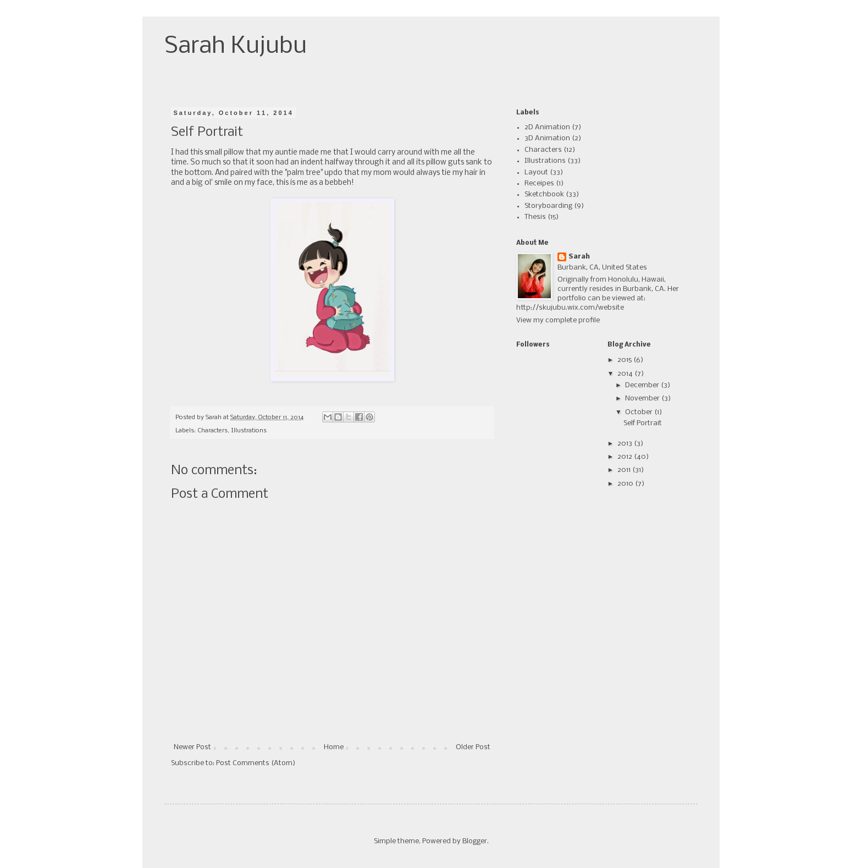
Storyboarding (548, 206)
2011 (624, 470)
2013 (625, 443)
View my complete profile (558, 320)
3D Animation (547, 138)
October (639, 412)
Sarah (579, 256)
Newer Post (192, 747)
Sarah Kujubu (235, 46)
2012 (625, 456)
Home (334, 747)
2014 (625, 373)
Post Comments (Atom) (255, 763)
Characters (212, 430)
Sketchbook (544, 194)
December (643, 385)
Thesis (535, 217)
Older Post (473, 747)
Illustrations (249, 430)
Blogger (474, 841)
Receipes (539, 183)
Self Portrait (642, 423)
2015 (625, 360)
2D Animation (547, 127)
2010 (626, 483)
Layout (536, 172)
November (643, 398)
